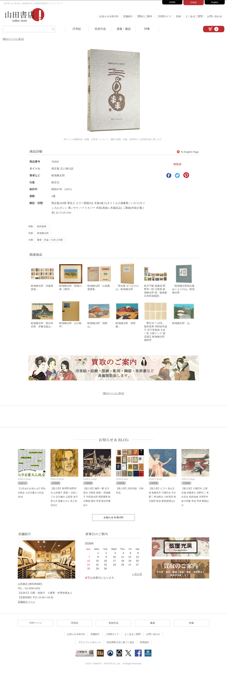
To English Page (188, 151)
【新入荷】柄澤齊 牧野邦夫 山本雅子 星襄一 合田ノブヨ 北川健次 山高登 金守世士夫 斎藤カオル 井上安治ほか (64, 497)
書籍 (152, 624)
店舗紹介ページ (26, 602)
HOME (172, 2)
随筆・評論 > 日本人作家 (50, 239)
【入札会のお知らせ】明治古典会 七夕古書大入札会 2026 (31, 493)
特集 (147, 29)
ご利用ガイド (164, 16)
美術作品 (100, 29)
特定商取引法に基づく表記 (120, 643)
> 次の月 (137, 575)
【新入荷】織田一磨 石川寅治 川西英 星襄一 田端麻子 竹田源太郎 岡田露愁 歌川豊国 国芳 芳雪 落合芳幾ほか (96, 497)
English (214, 2)
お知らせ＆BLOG (108, 16)
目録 (178, 16)
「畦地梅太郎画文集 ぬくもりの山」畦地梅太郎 (183, 289)
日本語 (193, 2)
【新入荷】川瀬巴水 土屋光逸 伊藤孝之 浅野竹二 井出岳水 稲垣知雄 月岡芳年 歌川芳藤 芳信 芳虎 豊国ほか (195, 497)
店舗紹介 (128, 16)
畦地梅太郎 (43, 233)
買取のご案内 (144, 16)
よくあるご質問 (194, 16)
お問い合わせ (214, 16)
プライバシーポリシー (89, 643)
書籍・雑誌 (124, 29)
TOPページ (35, 624)
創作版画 (41, 226)
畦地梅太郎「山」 (182, 324)
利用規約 (144, 643)
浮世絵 (77, 29)
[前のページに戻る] (13, 39)
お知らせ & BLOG (114, 440)
